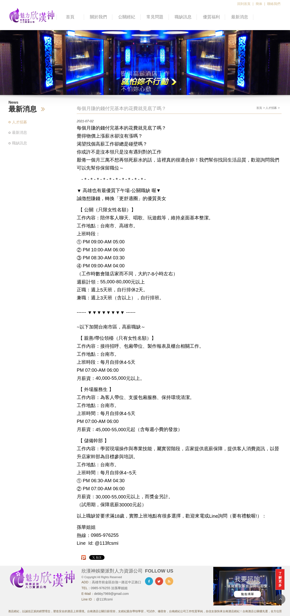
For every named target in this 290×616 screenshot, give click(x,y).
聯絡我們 (273, 4)
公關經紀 (126, 17)
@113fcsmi (104, 599)
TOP (280, 599)
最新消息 (239, 17)
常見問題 (154, 17)
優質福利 (211, 17)
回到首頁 (243, 4)
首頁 (70, 17)
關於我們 (98, 17)
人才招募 (19, 122)
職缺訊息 (183, 17)
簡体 (259, 4)
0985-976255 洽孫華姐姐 (109, 588)
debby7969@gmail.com (111, 594)
